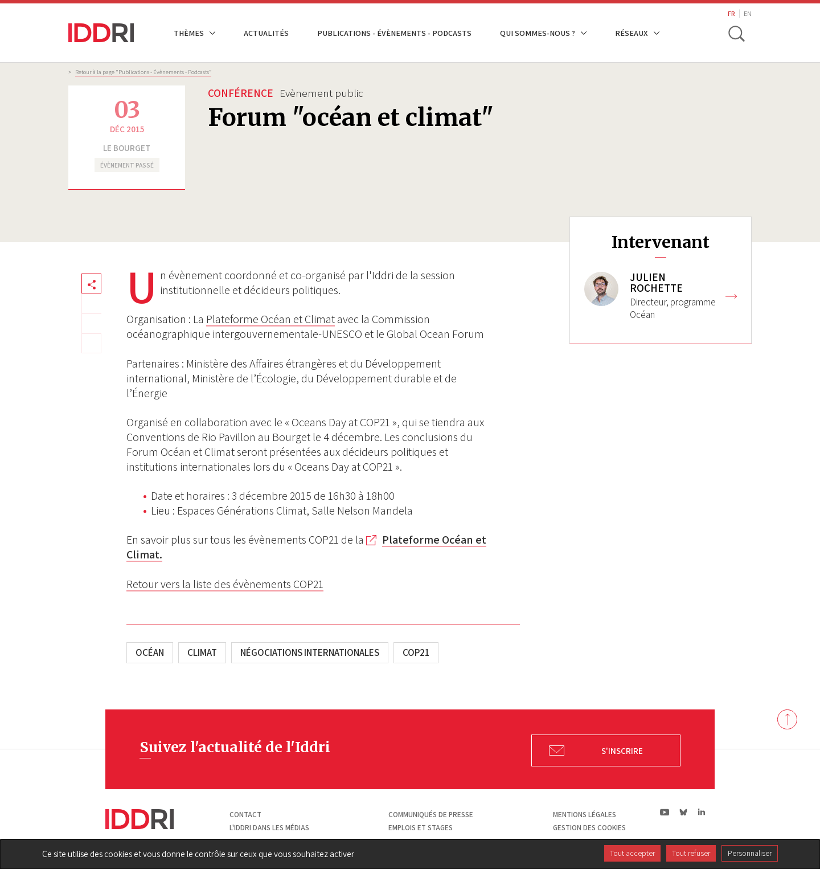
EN (748, 13)
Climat (202, 652)
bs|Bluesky (683, 812)
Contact (245, 814)
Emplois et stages (420, 828)
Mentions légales (584, 814)
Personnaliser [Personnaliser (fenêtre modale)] (750, 853)
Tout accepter (632, 853)
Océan (150, 652)
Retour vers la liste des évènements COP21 (224, 584)
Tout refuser (691, 853)
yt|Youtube (665, 812)
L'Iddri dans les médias (269, 828)
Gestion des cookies (589, 828)
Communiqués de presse (430, 814)
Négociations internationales (309, 652)
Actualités (266, 32)
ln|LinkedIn (701, 812)
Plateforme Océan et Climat (270, 319)
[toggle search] (736, 33)
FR (731, 13)
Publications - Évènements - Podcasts (394, 32)
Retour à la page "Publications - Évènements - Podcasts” (143, 72)
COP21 (416, 652)
